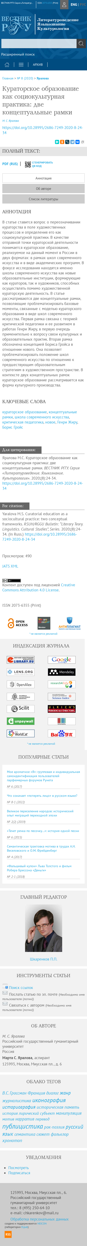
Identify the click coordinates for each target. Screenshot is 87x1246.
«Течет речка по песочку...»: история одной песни (43, 831)
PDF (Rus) (10, 164)
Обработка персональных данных (39, 1219)
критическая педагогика (22, 422)
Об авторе (43, 188)
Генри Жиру (67, 422)
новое (50, 422)
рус (83, 4)
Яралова (43, 78)
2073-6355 (47, 3)
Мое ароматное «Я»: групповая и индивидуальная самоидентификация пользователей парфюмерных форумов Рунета (43, 776)
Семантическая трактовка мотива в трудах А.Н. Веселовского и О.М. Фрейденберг (41, 848)
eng (74, 4)
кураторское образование (24, 411)
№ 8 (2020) (25, 78)
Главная (7, 78)
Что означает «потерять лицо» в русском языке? (42, 796)
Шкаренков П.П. (43, 959)
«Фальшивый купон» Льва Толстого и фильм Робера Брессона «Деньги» (39, 868)
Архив (38, 65)
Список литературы (43, 199)
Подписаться (19, 1172)
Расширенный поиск (18, 54)
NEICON (42, 1223)
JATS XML (10, 566)
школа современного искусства (42, 417)
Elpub (24, 1227)
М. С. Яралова (10, 121)
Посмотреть (18, 1167)
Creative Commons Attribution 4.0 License (38, 587)
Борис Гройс (12, 427)
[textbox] (43, 43)
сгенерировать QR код (36, 164)
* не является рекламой (43, 633)
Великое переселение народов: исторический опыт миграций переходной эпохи (40, 813)
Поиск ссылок (21, 987)
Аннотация (43, 178)
